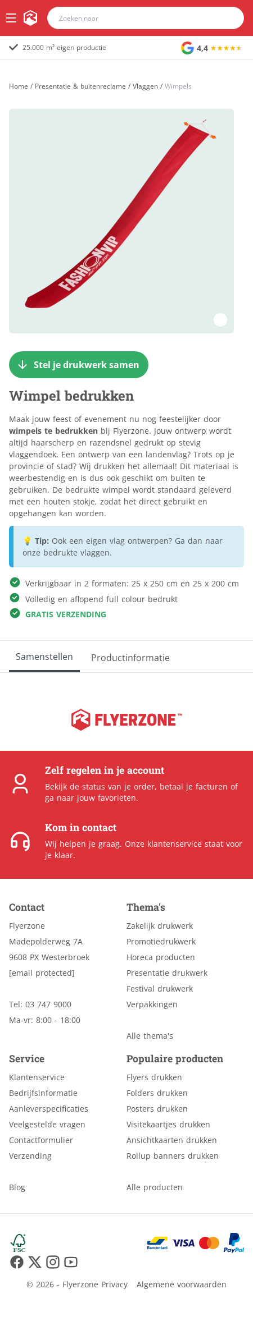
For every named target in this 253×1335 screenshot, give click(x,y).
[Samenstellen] (44, 656)
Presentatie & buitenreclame (80, 86)
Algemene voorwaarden (182, 1284)
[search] (228, 18)
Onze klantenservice (163, 843)
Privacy (114, 1284)
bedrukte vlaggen (76, 552)
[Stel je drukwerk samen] (78, 364)
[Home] (18, 86)
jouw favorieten (106, 797)
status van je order (118, 786)
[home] (30, 18)
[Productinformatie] (130, 656)
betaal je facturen (194, 786)
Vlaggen (145, 86)
